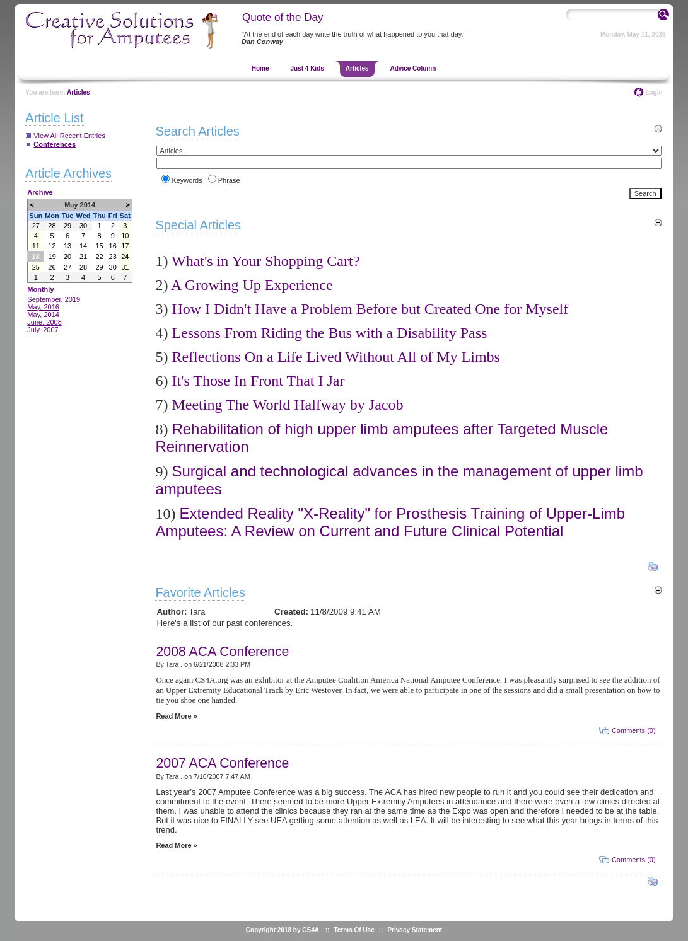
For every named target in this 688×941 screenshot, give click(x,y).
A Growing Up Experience (252, 285)
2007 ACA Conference (222, 763)
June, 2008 (44, 322)
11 (36, 246)
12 (51, 246)
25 (36, 267)
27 (36, 225)
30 (83, 225)
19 (52, 256)
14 (83, 246)
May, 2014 (43, 314)
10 (125, 236)
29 (67, 225)
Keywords (187, 180)
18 (35, 256)
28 (51, 225)
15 (99, 246)
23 (113, 256)
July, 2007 (42, 329)
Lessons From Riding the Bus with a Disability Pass (329, 333)
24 (125, 256)
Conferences (54, 144)
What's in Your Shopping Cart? (265, 261)
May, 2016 (43, 307)
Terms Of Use (354, 930)
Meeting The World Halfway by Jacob (287, 404)
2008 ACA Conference (222, 651)
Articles (78, 92)
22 (99, 256)
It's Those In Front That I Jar (258, 380)
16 (113, 246)
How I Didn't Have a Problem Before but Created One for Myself (370, 309)
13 (67, 246)
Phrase (229, 180)
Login (653, 92)
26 (51, 267)
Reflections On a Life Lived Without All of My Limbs (336, 357)
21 (83, 256)
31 (125, 267)
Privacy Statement (414, 930)
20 (67, 256)
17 (125, 246)
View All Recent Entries (69, 135)
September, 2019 (53, 299)
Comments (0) (634, 730)
